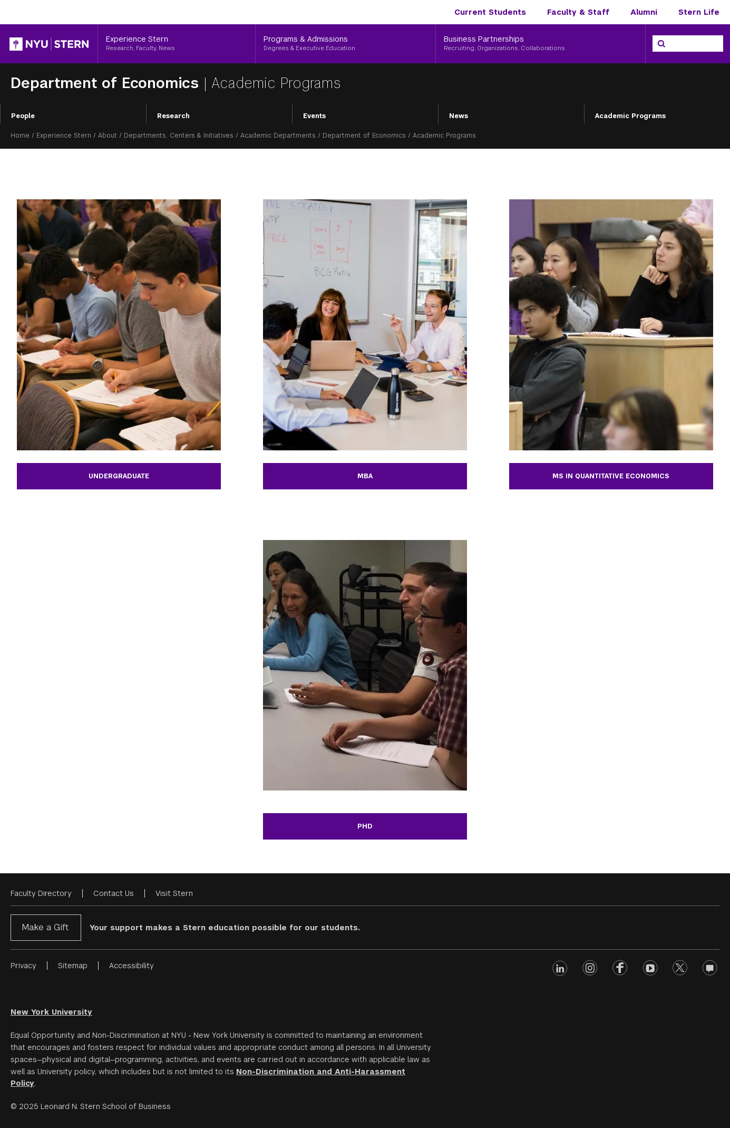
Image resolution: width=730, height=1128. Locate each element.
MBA (365, 476)
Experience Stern (63, 135)
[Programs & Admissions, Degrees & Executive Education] (345, 43)
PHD (365, 826)
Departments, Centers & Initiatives (178, 135)
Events (314, 116)
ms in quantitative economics (610, 476)
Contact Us (113, 893)
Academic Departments (278, 135)
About (107, 135)
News (458, 116)
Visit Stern (174, 893)
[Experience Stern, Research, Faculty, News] (176, 43)
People (23, 116)
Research (173, 116)
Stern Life (698, 12)
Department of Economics (107, 83)
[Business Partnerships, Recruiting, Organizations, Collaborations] (540, 43)
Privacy (23, 965)
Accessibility (131, 965)
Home (20, 135)
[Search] (661, 43)
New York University (51, 1012)
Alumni (643, 12)
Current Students (490, 12)
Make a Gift (45, 927)
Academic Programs (630, 116)
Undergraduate (119, 476)
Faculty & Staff (578, 12)
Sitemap (72, 965)
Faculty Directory (41, 893)
